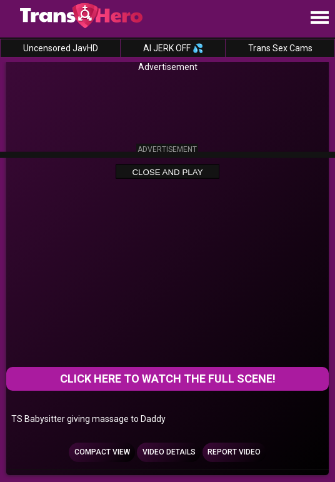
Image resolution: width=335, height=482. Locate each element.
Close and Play (167, 172)
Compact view (102, 452)
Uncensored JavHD (60, 48)
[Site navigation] (319, 18)
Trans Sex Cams (280, 48)
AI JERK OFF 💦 (173, 48)
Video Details (169, 452)
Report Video (234, 452)
